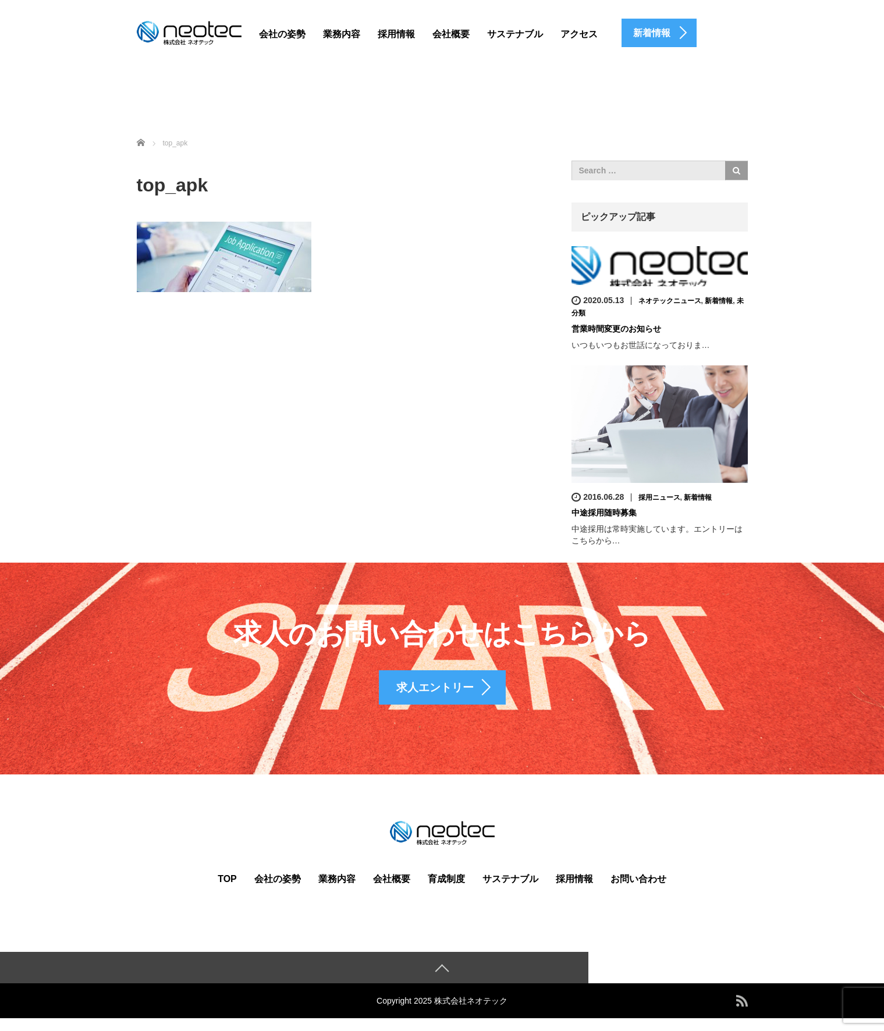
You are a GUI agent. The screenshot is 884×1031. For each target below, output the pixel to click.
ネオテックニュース (669, 301)
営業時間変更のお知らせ (616, 328)
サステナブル (515, 34)
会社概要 (451, 34)
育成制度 (446, 891)
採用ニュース (659, 497)
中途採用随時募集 (604, 512)
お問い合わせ (638, 891)
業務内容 (341, 34)
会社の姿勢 (282, 34)
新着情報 (719, 301)
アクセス (579, 34)
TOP (227, 891)
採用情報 (396, 34)
